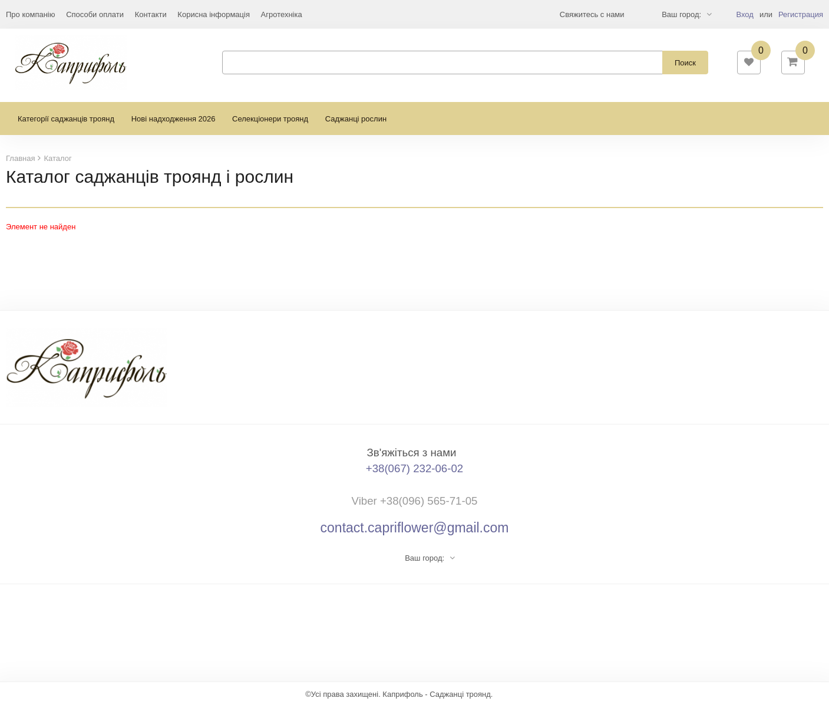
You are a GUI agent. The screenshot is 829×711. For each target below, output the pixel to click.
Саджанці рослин (356, 124)
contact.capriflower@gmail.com (415, 533)
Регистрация (800, 14)
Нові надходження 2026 (173, 124)
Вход (744, 14)
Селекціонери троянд (270, 124)
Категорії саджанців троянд (66, 124)
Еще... (17, 14)
